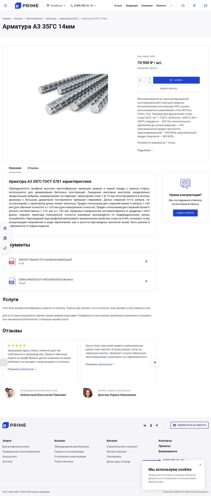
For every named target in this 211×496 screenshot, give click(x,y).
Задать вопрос (168, 89)
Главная (6, 18)
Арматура (51, 18)
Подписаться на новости (189, 425)
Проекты (161, 5)
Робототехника (64, 461)
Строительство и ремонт (122, 446)
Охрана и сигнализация (69, 451)
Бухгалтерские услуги (15, 446)
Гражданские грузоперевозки (21, 451)
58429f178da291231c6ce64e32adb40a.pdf (45, 259)
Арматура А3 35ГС (69, 18)
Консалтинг (9, 456)
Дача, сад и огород (118, 461)
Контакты (165, 440)
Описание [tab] (15, 168)
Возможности (168, 451)
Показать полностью (23, 369)
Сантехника (114, 456)
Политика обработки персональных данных (186, 492)
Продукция (132, 5)
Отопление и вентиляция (70, 456)
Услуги (118, 5)
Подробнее (145, 150)
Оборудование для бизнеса (72, 446)
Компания (147, 5)
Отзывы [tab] (33, 168)
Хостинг (7, 461)
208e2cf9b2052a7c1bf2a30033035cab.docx (46, 279)
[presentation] (3, 362)
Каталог (18, 18)
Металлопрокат (34, 18)
